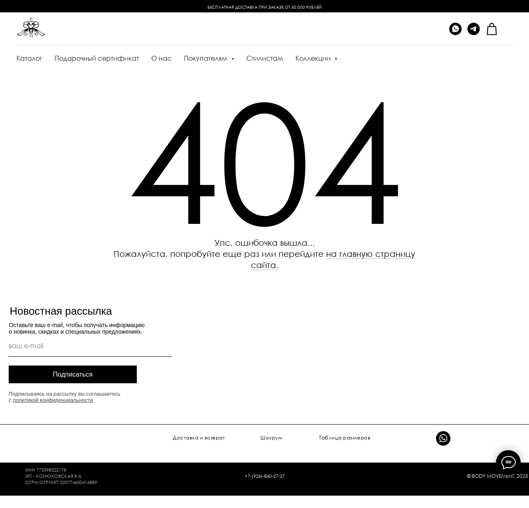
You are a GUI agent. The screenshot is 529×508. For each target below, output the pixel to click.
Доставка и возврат (199, 437)
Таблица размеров (344, 437)
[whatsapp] (455, 29)
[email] (90, 346)
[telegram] (473, 29)
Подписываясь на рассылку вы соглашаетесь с (64, 397)
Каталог (29, 58)
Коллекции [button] (313, 58)
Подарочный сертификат (97, 58)
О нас (161, 58)
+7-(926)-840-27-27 (265, 476)
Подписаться (73, 374)
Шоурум (271, 437)
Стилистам (264, 58)
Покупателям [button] (206, 58)
